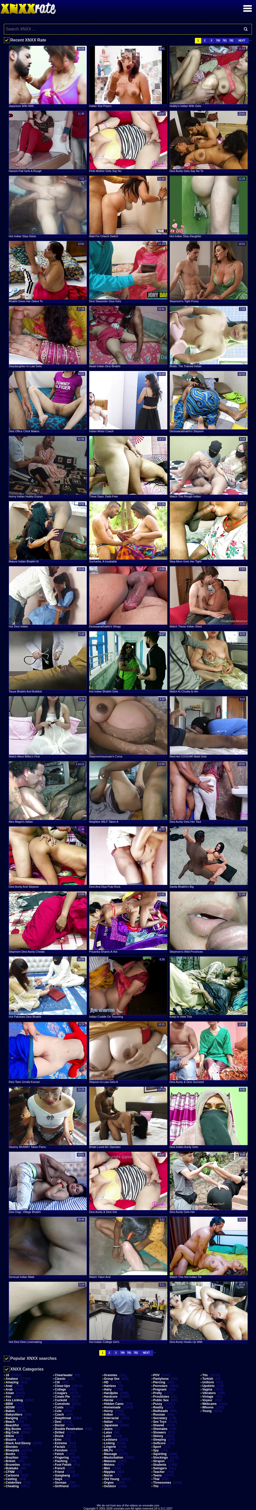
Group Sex (112, 1379)
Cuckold (61, 1400)
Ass (8, 1396)
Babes (10, 1411)
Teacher (159, 1472)
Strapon (159, 1461)
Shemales (160, 1429)
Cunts (59, 1407)
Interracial (111, 1418)
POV (156, 1375)
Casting (11, 1479)
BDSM (10, 1407)
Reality (158, 1407)
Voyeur (207, 1400)
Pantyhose (161, 1379)
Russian (159, 1414)
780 (218, 40)
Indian (108, 1414)
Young (207, 1411)
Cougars (61, 1393)
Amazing (12, 1382)
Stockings (160, 1457)
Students (159, 1464)
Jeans (108, 1429)
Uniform (208, 1382)
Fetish (59, 1454)
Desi (58, 1422)
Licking (109, 1443)
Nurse (108, 1475)
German (60, 1482)
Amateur (12, 1379)
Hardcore (111, 1396)
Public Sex (161, 1400)
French (60, 1468)
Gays (58, 1479)
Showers (159, 1432)
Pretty (157, 1393)
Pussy (157, 1404)
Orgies (109, 1482)
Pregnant (159, 1389)
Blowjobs (12, 1450)
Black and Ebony (18, 1443)
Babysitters (14, 1414)
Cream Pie (62, 1396)
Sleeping (159, 1439)
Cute (58, 1411)
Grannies (110, 1375)
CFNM (10, 1472)
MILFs (108, 1450)
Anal (9, 1386)
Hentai (109, 1400)
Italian (108, 1422)
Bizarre (11, 1439)
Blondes (12, 1447)
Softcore (159, 1443)
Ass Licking (14, 1400)
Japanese (111, 1425)
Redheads (160, 1411)
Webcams (209, 1404)
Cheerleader (63, 1375)
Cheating (12, 1486)
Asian (10, 1393)
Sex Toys (159, 1422)
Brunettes (13, 1464)
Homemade (112, 1407)
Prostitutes (161, 1396)
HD (106, 1382)
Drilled (59, 1432)
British (10, 1461)
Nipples (109, 1472)
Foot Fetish (63, 1464)
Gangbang (62, 1475)
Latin (108, 1436)
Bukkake (12, 1468)
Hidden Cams (114, 1404)
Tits (156, 1486)
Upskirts (208, 1386)
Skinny (158, 1436)
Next (241, 40)
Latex (108, 1432)
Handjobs (111, 1393)
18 (7, 1375)
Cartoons (12, 1475)
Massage (110, 1454)
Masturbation (113, 1457)
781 (224, 40)
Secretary (160, 1418)
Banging (12, 1418)
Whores (208, 1407)
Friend (59, 1472)
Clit (57, 1382)
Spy (156, 1450)
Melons (109, 1464)
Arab (9, 1389)
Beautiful (12, 1425)
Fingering (62, 1457)
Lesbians (110, 1439)
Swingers (160, 1468)
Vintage (207, 1396)
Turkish (207, 1379)
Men (107, 1468)
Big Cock (12, 1432)
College (60, 1389)
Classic (60, 1379)
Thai (156, 1479)
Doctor (60, 1425)
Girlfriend (62, 1486)
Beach (10, 1422)
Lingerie (110, 1447)
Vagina (207, 1389)
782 (231, 40)
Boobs (10, 1454)
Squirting (160, 1454)
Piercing (159, 1382)
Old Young (111, 1479)
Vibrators (209, 1393)
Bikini (10, 1436)
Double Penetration (69, 1429)
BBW (9, 1404)
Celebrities (13, 1482)
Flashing (61, 1461)
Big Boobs (13, 1429)
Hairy (108, 1389)
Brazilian (12, 1457)
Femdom (61, 1450)
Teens (157, 1475)
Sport (157, 1447)
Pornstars (160, 1386)
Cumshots (62, 1404)
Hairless (110, 1386)
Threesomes (162, 1482)
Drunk (59, 1436)
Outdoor (110, 1486)
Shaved (158, 1425)
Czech (59, 1414)
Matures (110, 1461)
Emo (58, 1439)
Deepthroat (63, 1418)
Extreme (61, 1443)
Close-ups (62, 1386)
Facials (60, 1447)
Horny (108, 1411)
